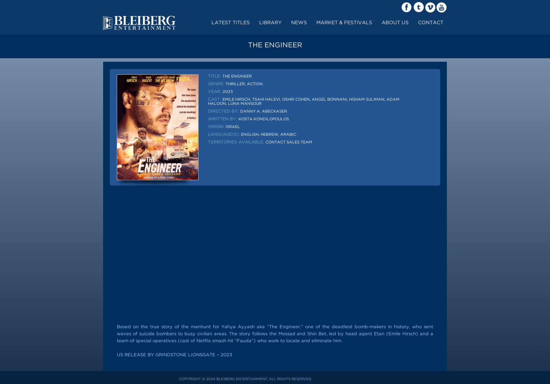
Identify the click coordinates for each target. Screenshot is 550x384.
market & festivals (344, 23)
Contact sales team (289, 142)
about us (395, 23)
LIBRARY (270, 23)
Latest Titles (231, 23)
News (299, 23)
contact (430, 23)
